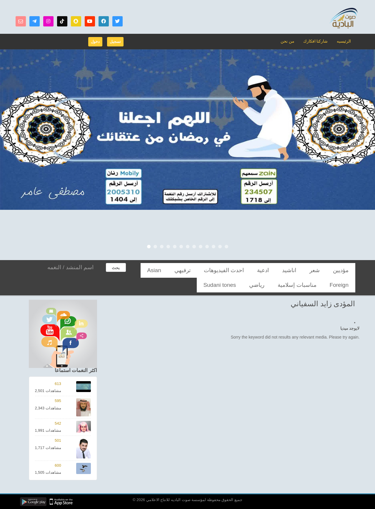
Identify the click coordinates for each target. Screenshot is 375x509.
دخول (95, 41)
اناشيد (310, 270)
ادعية (292, 270)
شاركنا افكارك (317, 41)
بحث (116, 267)
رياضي (345, 285)
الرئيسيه (344, 41)
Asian (217, 270)
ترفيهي (236, 270)
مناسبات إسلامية (168, 270)
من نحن (290, 41)
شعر (327, 270)
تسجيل (115, 41)
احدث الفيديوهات (265, 270)
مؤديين (345, 270)
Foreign (197, 270)
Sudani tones (320, 285)
